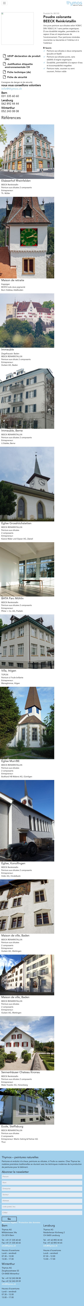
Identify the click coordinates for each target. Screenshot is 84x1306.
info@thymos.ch (11, 89)
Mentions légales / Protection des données (21, 1223)
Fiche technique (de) (19, 72)
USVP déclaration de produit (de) (22, 57)
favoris (48, 48)
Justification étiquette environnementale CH (19, 65)
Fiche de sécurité (17, 77)
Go (9, 1219)
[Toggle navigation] (4, 3)
